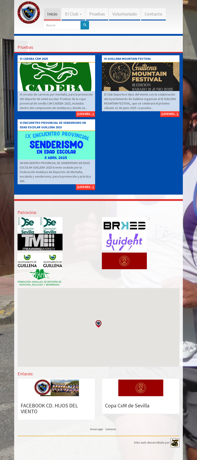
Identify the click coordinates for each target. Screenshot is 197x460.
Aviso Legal (96, 429)
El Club (73, 14)
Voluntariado (124, 14)
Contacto (153, 14)
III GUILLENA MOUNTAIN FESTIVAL (127, 59)
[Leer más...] (85, 114)
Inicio (52, 14)
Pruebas (97, 14)
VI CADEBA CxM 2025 (34, 59)
